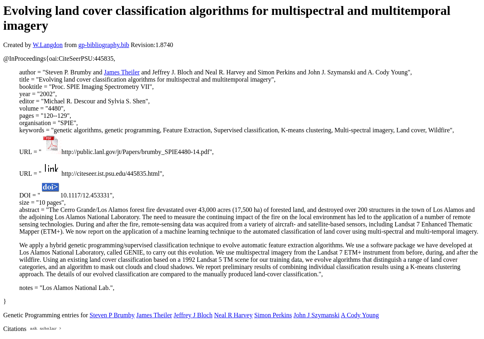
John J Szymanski (317, 315)
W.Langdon (48, 44)
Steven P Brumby (112, 315)
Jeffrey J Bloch (193, 315)
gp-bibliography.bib (103, 44)
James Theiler (122, 72)
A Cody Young (360, 315)
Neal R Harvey (233, 315)
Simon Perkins (273, 315)
